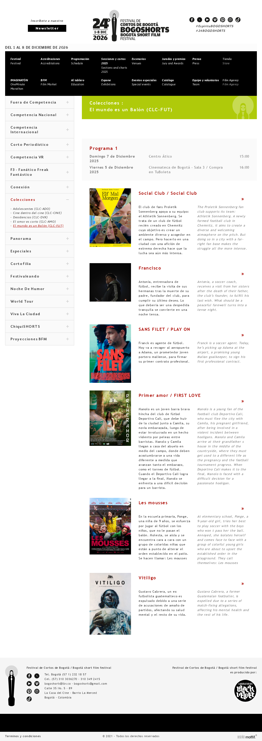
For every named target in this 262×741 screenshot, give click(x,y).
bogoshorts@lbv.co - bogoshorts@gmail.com (76, 683)
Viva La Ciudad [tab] (39, 314)
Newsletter (47, 28)
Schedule (80, 61)
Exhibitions (108, 82)
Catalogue (169, 82)
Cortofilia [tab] (39, 264)
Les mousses (153, 502)
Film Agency (230, 82)
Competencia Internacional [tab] (39, 130)
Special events (144, 82)
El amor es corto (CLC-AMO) (34, 221)
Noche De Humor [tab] (39, 289)
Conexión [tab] (39, 187)
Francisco (150, 268)
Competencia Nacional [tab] (39, 115)
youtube (207, 19)
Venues (139, 61)
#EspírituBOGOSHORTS (215, 26)
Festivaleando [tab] (39, 277)
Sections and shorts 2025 (114, 65)
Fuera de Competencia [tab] (39, 103)
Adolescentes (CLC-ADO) (31, 209)
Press (196, 61)
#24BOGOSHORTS (210, 31)
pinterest (222, 19)
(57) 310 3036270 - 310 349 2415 (76, 679)
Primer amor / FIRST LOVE (170, 395)
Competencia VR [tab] (39, 157)
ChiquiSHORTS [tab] (39, 327)
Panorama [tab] (39, 239)
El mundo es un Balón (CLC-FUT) (38, 226)
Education (77, 82)
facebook (191, 19)
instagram (230, 19)
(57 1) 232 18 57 (74, 674)
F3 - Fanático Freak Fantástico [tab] (39, 172)
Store (227, 61)
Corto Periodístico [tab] (39, 145)
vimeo (214, 19)
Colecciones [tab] (39, 200)
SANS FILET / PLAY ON (164, 329)
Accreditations (50, 61)
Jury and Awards (173, 61)
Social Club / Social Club (168, 193)
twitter (199, 19)
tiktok (238, 19)
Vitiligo (147, 577)
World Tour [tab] (39, 302)
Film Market (49, 82)
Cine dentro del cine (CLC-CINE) (37, 213)
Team (205, 82)
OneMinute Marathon (19, 84)
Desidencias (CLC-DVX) (30, 217)
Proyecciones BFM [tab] (39, 339)
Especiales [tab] (39, 251)
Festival (15, 61)
